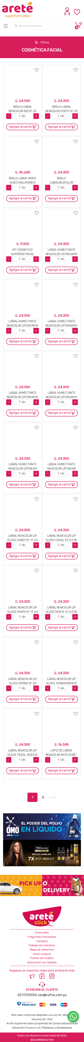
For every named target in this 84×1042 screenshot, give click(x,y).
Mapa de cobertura (42, 949)
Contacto (42, 941)
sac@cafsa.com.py (52, 995)
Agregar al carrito (20, 127)
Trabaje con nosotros (42, 945)
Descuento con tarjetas (42, 962)
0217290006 (27, 995)
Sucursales (42, 932)
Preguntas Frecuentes (42, 936)
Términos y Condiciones (57, 1027)
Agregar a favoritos (22, 67)
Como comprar (42, 953)
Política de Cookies (42, 958)
